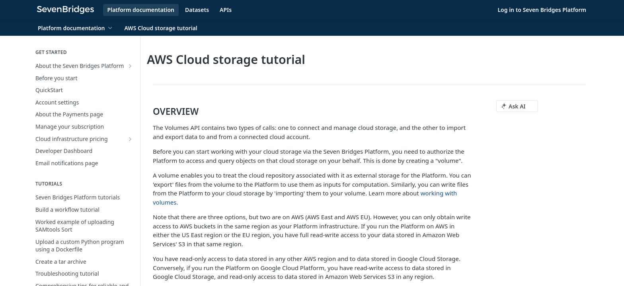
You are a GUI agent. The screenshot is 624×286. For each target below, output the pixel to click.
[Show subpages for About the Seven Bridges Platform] (130, 66)
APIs (226, 10)
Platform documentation (140, 10)
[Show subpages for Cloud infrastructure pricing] (130, 139)
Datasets (197, 10)
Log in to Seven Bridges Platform (541, 10)
